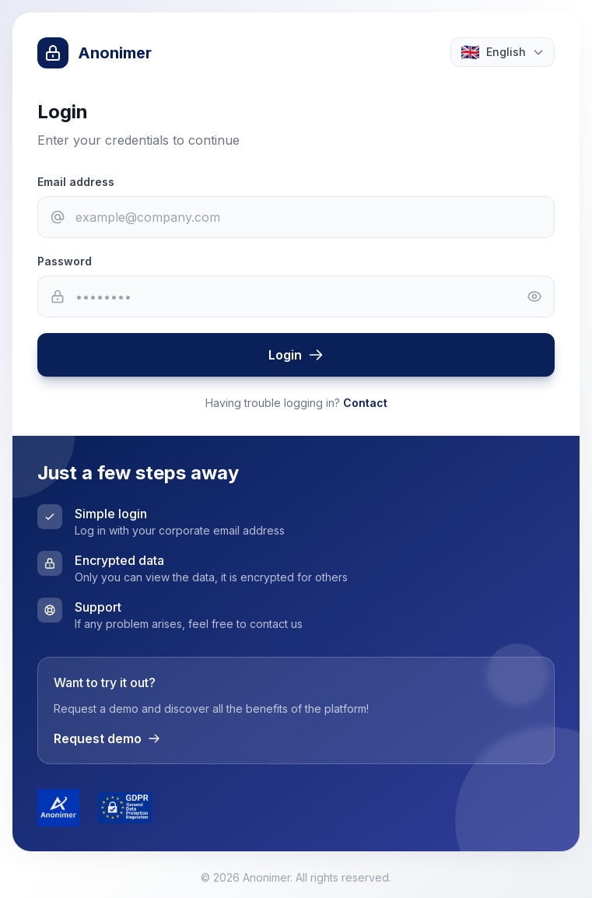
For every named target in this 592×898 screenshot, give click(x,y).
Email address (75, 181)
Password (64, 261)
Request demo (107, 738)
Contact (365, 402)
